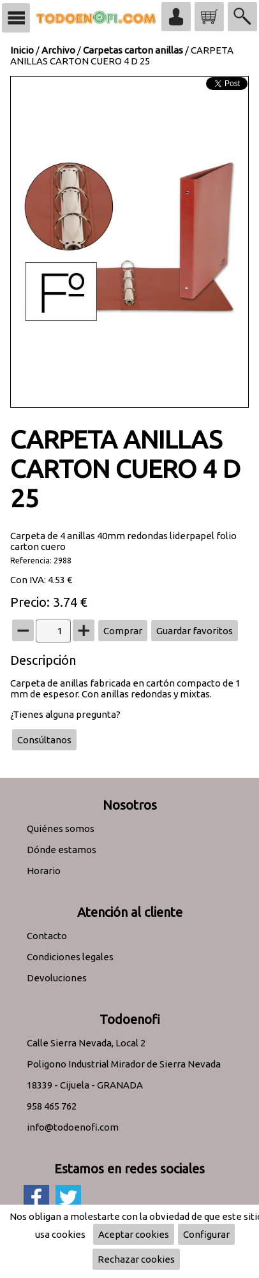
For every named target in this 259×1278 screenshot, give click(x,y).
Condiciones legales (70, 956)
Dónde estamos (61, 849)
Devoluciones (57, 977)
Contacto (47, 935)
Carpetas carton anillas (133, 50)
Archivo (58, 50)
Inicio (22, 50)
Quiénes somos (60, 828)
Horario (44, 870)
